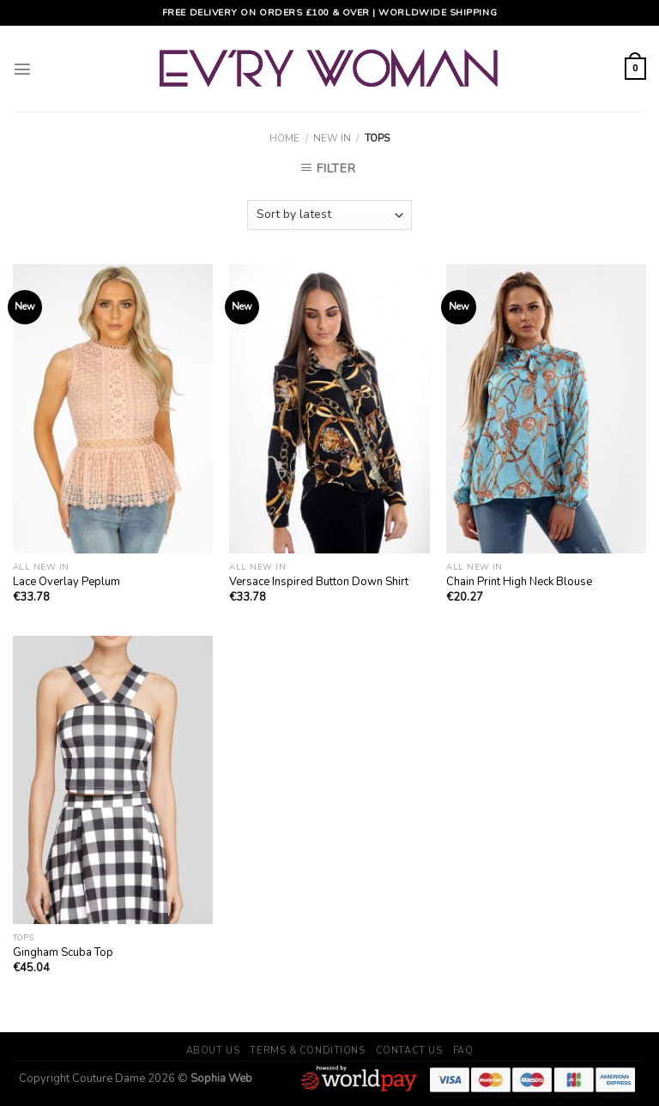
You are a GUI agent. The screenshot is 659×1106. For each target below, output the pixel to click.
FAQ (463, 1050)
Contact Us (409, 1050)
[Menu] (22, 68)
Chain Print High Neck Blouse (519, 582)
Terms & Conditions (307, 1050)
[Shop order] (329, 215)
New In (332, 138)
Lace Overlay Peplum (66, 582)
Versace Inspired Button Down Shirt (318, 582)
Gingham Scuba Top (63, 953)
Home (284, 138)
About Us (212, 1050)
